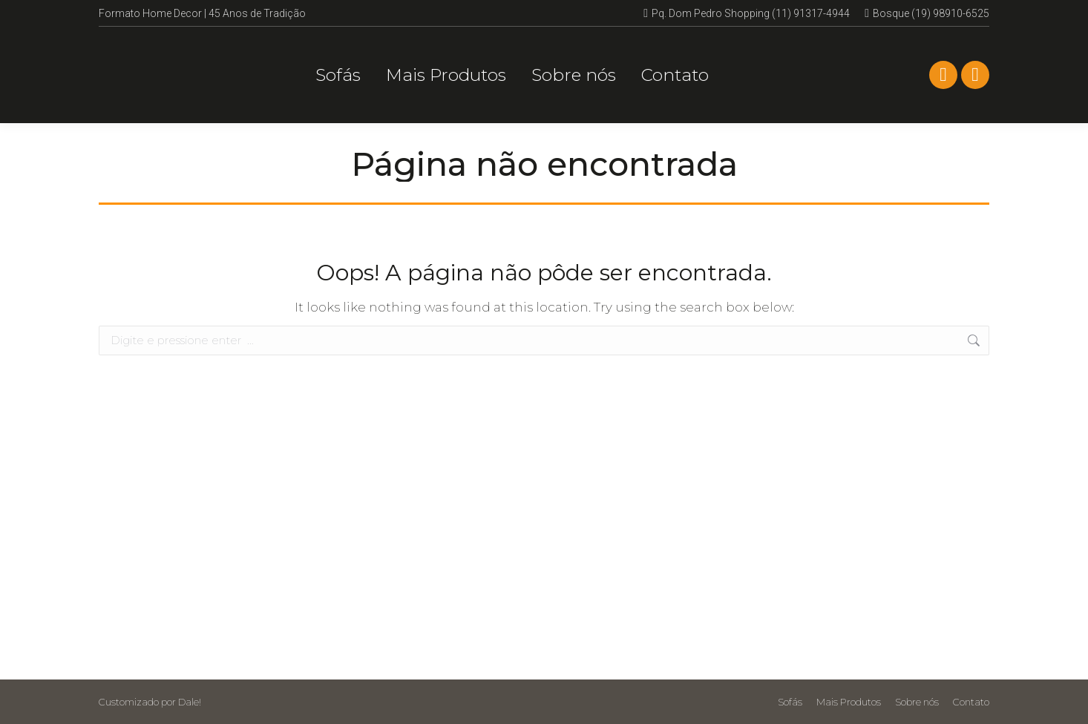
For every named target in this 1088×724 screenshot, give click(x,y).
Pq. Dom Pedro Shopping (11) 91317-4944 (746, 13)
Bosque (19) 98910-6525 (927, 13)
